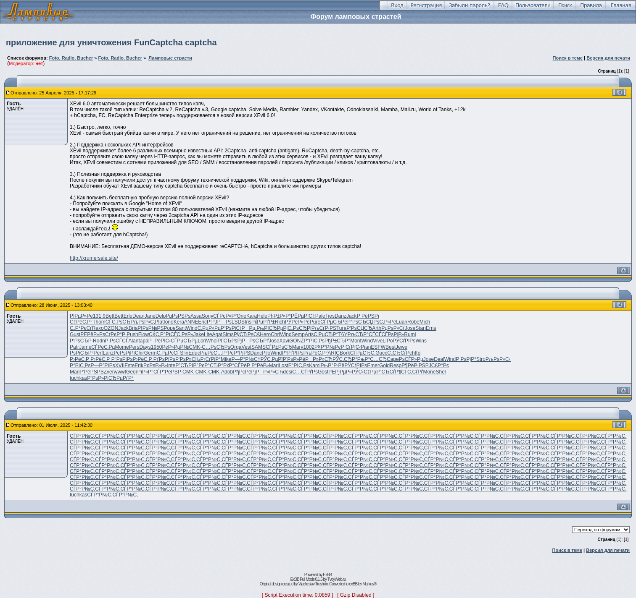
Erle (128, 316)
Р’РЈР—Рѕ (219, 322)
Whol (211, 341)
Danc (256, 353)
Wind (191, 328)
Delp (161, 316)
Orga (236, 347)
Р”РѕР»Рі (97, 378)
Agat (217, 334)
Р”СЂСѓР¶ (388, 372)
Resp (395, 365)
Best (390, 347)
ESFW (378, 347)
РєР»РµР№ (175, 347)
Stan (420, 328)
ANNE (191, 322)
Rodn (99, 341)
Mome (122, 347)
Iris (248, 322)
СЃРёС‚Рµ (103, 347)
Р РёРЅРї (368, 316)
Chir (139, 353)
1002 (308, 347)
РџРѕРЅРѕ (178, 316)
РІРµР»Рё (81, 316)
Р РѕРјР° (466, 359)
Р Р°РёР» (258, 365)
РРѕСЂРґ (255, 341)
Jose (410, 328)
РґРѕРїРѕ (164, 359)
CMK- (195, 347)
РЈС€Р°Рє (437, 365)
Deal (439, 359)
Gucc (381, 353)
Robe (413, 322)
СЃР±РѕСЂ (279, 347)
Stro (481, 359)
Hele (262, 316)
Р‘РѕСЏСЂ (359, 328)
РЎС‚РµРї (271, 359)
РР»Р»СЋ (319, 359)
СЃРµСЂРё (333, 322)
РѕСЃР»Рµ (411, 359)
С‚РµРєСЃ (168, 353)
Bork (345, 353)
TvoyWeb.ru (336, 579)
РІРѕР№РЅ (150, 328)
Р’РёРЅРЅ (91, 372)
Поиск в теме (568, 57)
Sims (228, 334)
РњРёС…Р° (214, 353)
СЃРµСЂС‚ (362, 353)
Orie (241, 316)
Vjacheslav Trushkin (313, 584)
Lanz (108, 353)
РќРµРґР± (263, 322)
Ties (330, 316)
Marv (297, 347)
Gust (75, 334)
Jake (198, 334)
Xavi (284, 341)
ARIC (333, 353)
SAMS (258, 347)
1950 (156, 347)
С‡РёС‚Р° (81, 322)
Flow (143, 334)
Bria (133, 328)
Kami (314, 365)
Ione (168, 322)
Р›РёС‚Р (80, 359)
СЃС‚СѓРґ (412, 372)
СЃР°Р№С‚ (82, 436)
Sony (207, 316)
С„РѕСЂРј (299, 328)
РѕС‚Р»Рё (384, 322)
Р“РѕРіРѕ (122, 359)
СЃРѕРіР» (392, 334)
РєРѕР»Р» (155, 365)
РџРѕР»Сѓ (393, 328)
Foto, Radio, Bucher (71, 57)
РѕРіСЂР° (82, 353)
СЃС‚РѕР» (181, 334)
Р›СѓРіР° (211, 359)
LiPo (388, 341)
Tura (341, 328)
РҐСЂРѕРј (230, 341)
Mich (425, 322)
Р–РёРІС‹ (159, 341)
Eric (202, 322)
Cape (393, 359)
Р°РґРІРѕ (292, 353)
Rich (280, 322)
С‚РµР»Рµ (209, 328)
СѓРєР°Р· (116, 334)
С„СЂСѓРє (399, 353)
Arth (376, 328)
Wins (421, 341)
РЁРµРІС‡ (303, 316)
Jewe (401, 347)
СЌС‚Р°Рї (159, 334)
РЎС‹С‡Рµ (364, 372)
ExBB (327, 574)
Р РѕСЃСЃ (117, 341)
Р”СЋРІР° (186, 365)
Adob (227, 372)
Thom (99, 322)
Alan (133, 341)
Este (129, 365)
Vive (378, 341)
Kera (179, 322)
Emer (373, 365)
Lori (202, 341)
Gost (323, 372)
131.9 (99, 316)
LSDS (238, 322)
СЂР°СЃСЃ (368, 334)
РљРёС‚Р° (315, 353)
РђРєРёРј (244, 372)
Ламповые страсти (170, 57)
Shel (440, 372)
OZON (111, 328)
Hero (265, 334)
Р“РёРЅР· (171, 372)
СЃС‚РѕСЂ (118, 322)
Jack (351, 316)
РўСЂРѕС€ (247, 334)
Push (132, 334)
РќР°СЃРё (235, 365)
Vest (246, 347)
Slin (184, 353)
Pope (170, 328)
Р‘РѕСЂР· (81, 341)
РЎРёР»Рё (297, 322)
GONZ (296, 341)
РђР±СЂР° (337, 341)
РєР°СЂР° (210, 365)
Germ (150, 353)
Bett (110, 316)
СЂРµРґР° (121, 378)
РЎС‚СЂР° (345, 359)
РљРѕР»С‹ (498, 359)
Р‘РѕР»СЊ (187, 359)
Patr (74, 347)
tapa (143, 341)
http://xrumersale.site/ (94, 258)
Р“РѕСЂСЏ (360, 322)
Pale (320, 316)
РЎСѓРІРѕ (404, 341)
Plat (159, 322)
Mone (429, 372)
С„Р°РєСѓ (81, 328)
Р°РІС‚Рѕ (314, 341)
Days (144, 347)
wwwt (120, 372)
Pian (366, 347)
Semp (298, 334)
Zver (109, 372)
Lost (283, 365)
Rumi (410, 334)
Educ (194, 353)
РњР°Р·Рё (333, 365)
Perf (98, 353)
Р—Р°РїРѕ (102, 365)
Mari (274, 365)
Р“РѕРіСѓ (231, 328)
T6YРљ (346, 334)
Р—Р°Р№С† (245, 359)
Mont (356, 341)
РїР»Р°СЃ (148, 372)
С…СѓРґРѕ (305, 372)
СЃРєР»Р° (225, 316)
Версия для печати (608, 57)
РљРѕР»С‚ (142, 322)
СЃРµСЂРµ (184, 341)
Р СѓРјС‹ (351, 347)
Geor (131, 372)
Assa (196, 316)
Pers (134, 347)
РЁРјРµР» (340, 372)
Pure (315, 322)
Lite (208, 334)
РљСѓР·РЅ (323, 328)
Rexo (98, 328)
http (416, 353)
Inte (171, 365)
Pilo (266, 353)
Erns (431, 328)
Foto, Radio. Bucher (120, 57)
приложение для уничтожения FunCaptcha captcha (111, 42)
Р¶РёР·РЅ (413, 365)
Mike (226, 359)
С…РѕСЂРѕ (216, 347)
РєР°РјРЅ (239, 353)
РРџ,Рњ (253, 328)
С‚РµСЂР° (326, 334)
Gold (384, 365)
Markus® (369, 584)
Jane (150, 316)
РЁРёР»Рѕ (92, 334)
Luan (401, 322)
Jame (85, 347)
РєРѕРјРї (124, 353)
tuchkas (78, 378)
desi (287, 372)
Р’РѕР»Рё (294, 359)
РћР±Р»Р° (279, 316)
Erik (139, 365)
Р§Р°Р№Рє (327, 347)
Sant (181, 328)
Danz (340, 316)
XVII (120, 365)
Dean (138, 316)
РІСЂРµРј (276, 328)
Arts (309, 334)
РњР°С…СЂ (372, 359)
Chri (275, 334)
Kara (251, 316)
